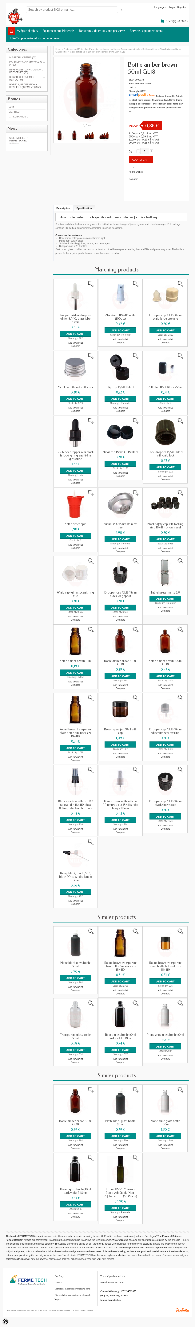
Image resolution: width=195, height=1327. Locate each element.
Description (63, 208)
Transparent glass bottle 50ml (75, 1035)
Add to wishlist (136, 172)
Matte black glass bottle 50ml (75, 963)
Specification (84, 208)
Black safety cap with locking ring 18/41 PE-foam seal (165, 525)
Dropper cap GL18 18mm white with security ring (165, 730)
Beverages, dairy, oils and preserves (102, 31)
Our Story (59, 1274)
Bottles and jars (149, 49)
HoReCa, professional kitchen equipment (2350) (25, 86)
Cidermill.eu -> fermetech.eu (26, 140)
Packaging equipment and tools (104, 49)
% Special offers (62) (22, 57)
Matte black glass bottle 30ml (120, 1121)
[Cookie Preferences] (5, 1321)
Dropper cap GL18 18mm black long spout (120, 593)
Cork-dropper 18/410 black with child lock (165, 453)
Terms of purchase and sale (112, 1274)
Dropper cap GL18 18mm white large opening (165, 317)
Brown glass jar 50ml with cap (120, 730)
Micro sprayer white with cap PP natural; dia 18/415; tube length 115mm (120, 804)
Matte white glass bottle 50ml (165, 1033)
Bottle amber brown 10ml (75, 660)
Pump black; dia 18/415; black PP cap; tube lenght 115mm (75, 876)
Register (181, 7)
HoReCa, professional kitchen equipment (34, 38)
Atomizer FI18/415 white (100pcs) (120, 317)
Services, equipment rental (146, 31)
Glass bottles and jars (169, 49)
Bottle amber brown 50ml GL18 (110, 52)
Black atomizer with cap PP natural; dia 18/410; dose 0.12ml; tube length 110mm (75, 804)
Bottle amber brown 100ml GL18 (165, 662)
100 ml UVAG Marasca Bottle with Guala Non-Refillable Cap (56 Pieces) (120, 1191)
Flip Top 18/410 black (120, 387)
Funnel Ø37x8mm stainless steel (120, 525)
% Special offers (27, 31)
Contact (58, 1280)
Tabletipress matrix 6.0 (165, 592)
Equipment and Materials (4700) (25, 63)
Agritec (14, 112)
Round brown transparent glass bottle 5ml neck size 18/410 (75, 732)
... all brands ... (18, 116)
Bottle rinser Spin (75, 523)
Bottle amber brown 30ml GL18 (120, 662)
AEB (11, 107)
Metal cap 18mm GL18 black (120, 452)
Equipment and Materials (58, 31)
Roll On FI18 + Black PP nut (165, 387)
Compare (133, 179)
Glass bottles (61, 52)
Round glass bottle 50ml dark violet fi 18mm (120, 1035)
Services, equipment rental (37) (22, 78)
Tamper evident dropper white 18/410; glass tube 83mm (75, 319)
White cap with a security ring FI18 (75, 593)
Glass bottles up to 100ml (82, 52)
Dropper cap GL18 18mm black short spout (165, 802)
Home (58, 49)
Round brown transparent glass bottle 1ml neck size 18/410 (165, 965)
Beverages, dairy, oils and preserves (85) (26, 71)
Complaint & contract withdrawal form (72, 1287)
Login (172, 7)
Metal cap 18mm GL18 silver (75, 387)
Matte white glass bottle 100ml (165, 1121)
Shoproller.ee (182, 1308)
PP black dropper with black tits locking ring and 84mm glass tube (76, 455)
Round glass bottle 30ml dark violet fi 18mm (75, 1189)
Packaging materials (130, 49)
